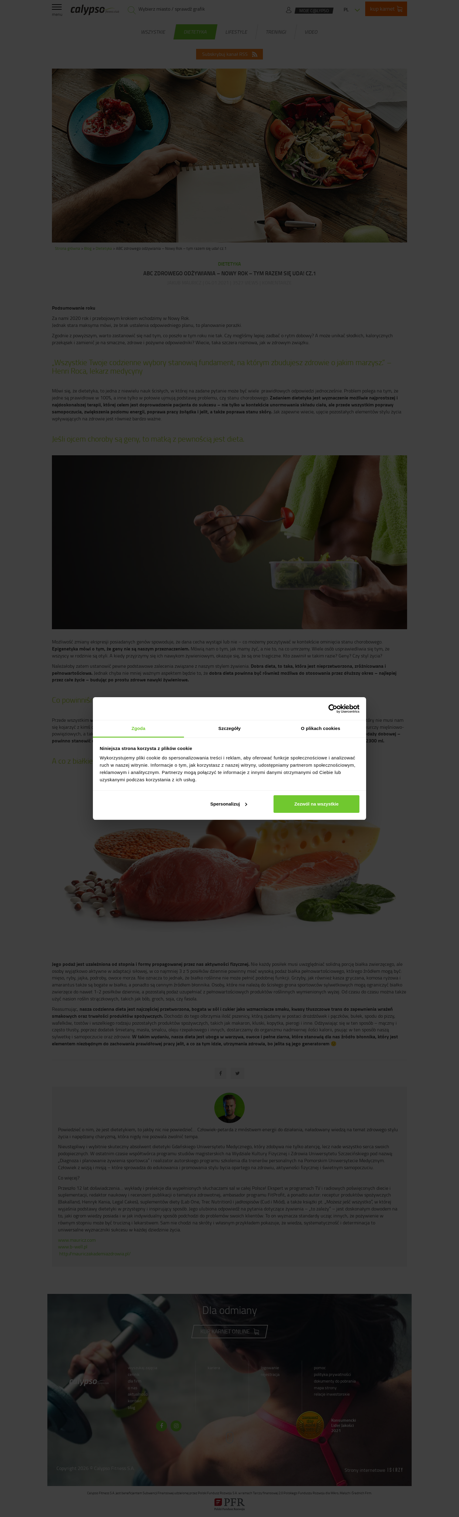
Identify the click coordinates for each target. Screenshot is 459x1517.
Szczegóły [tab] (229, 728)
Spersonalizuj (228, 803)
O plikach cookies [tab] (320, 728)
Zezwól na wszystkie (316, 803)
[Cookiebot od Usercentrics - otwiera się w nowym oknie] (332, 708)
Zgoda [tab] (138, 728)
